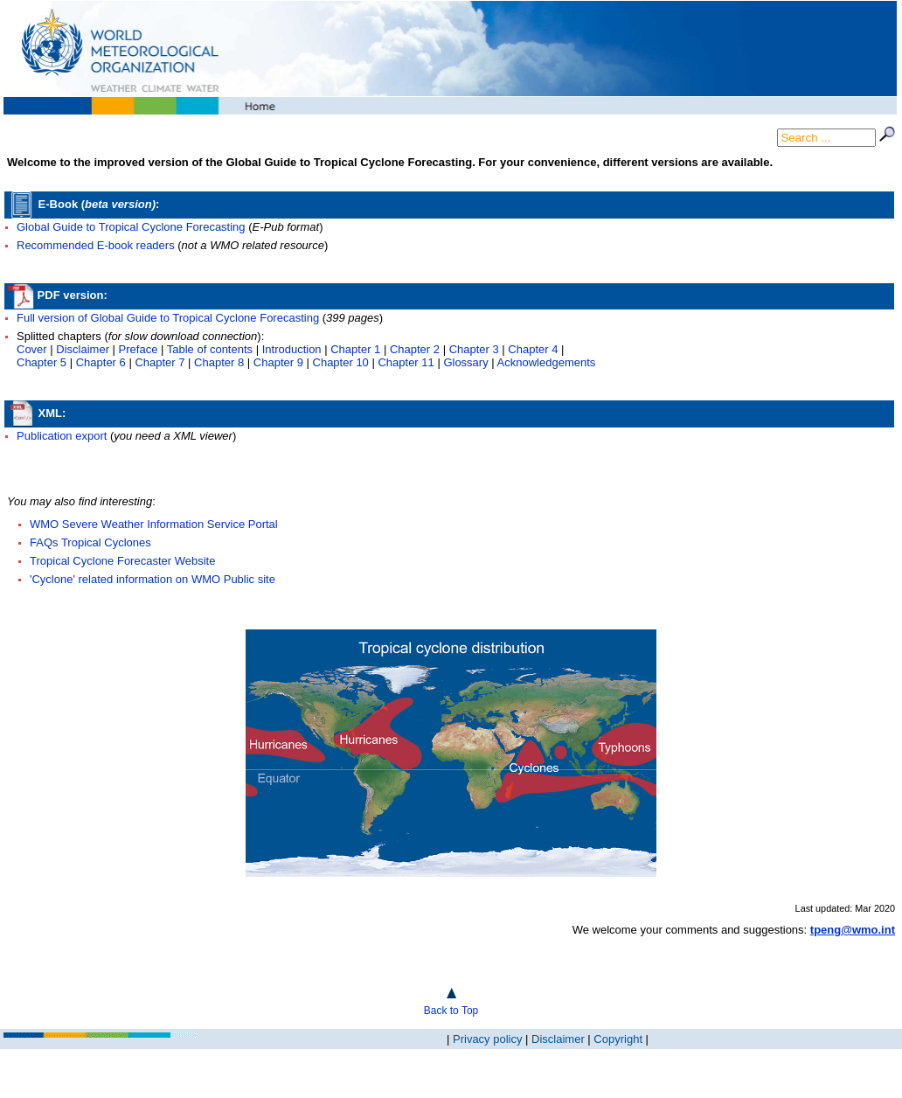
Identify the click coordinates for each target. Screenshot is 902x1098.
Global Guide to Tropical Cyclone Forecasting (131, 226)
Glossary (465, 362)
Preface (138, 349)
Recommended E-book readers (97, 245)
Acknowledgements (546, 362)
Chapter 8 (219, 362)
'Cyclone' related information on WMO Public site (152, 579)
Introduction (292, 349)
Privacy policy (487, 1039)
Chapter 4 (533, 349)
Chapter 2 (415, 349)
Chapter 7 (159, 362)
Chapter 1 (355, 349)
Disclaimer (82, 349)
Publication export (62, 435)
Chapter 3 (474, 349)
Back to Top (451, 1010)
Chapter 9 (278, 362)
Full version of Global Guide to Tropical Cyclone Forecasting (168, 317)
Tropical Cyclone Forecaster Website (122, 560)
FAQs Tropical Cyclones (90, 542)
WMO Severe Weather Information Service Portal (154, 524)
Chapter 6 (101, 362)
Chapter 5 (41, 362)
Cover (32, 349)
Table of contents (210, 349)
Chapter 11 (406, 362)
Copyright (617, 1039)
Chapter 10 (341, 362)
